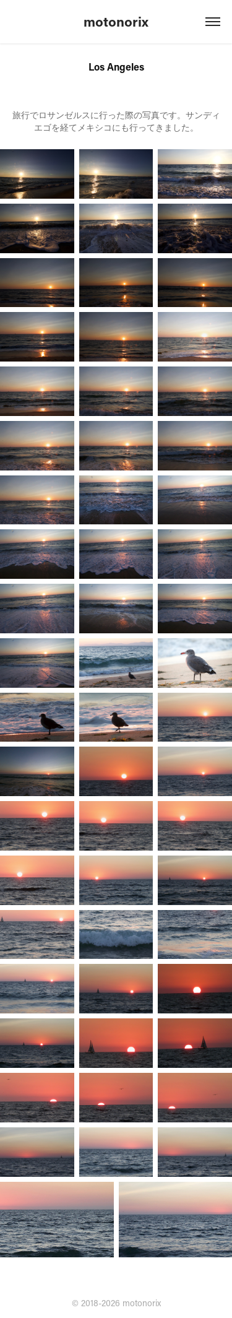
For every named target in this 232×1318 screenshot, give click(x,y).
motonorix (116, 21)
